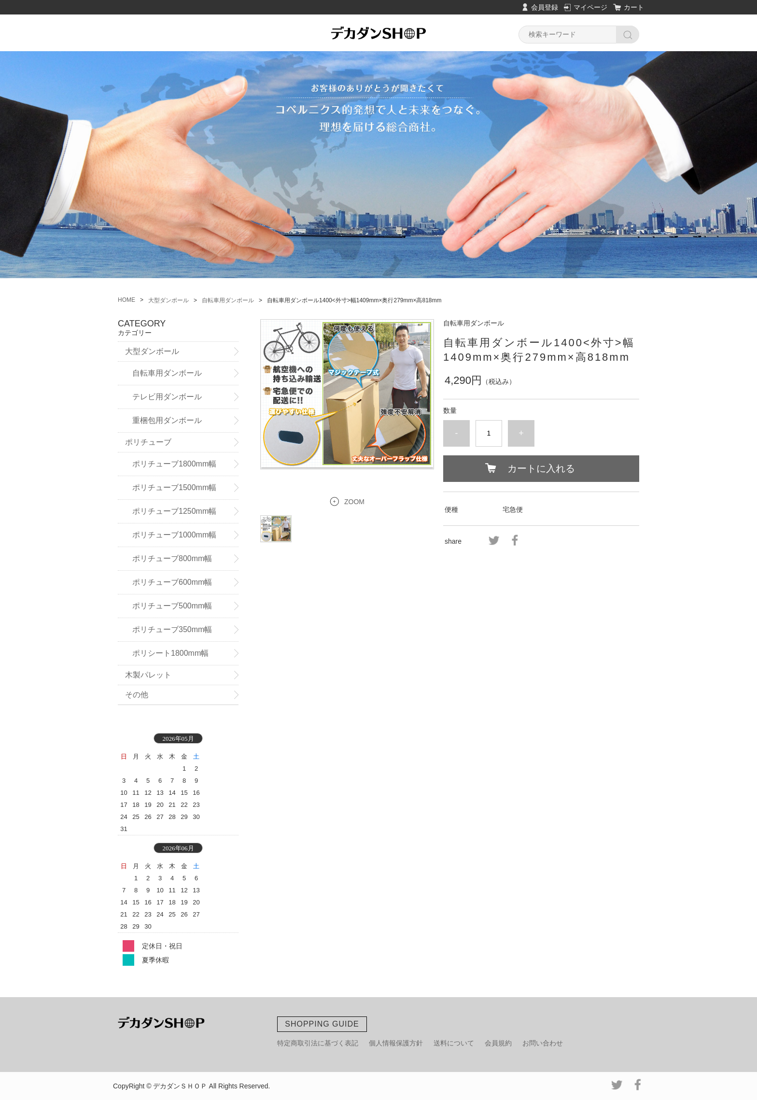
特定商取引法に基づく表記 (317, 1043)
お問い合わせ (542, 1043)
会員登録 (544, 7)
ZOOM (354, 502)
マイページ (590, 7)
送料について (454, 1043)
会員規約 (498, 1043)
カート (634, 7)
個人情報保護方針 (396, 1043)
